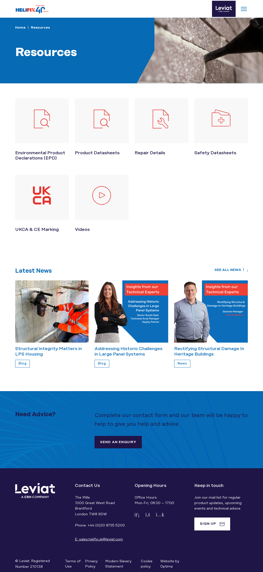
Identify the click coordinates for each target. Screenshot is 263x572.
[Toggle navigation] (244, 9)
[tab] (212, 524)
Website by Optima (169, 564)
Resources (40, 28)
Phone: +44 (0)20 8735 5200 (100, 525)
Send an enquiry (118, 442)
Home (20, 28)
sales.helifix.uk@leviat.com (99, 539)
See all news (231, 270)
